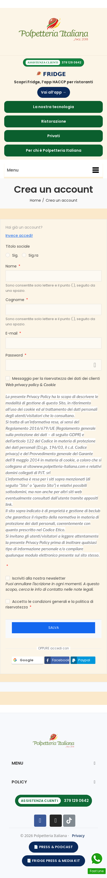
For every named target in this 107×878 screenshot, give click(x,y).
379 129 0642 (71, 62)
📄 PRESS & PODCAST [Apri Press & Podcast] (53, 846)
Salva (53, 627)
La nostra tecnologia (53, 106)
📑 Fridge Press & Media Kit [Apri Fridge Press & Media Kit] (53, 860)
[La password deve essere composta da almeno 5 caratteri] (53, 365)
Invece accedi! (19, 235)
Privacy (78, 835)
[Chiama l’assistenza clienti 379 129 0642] (53, 801)
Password (15, 355)
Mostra (94, 365)
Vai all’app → (53, 92)
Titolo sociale (18, 246)
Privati (53, 135)
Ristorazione (53, 121)
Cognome (15, 299)
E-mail (12, 333)
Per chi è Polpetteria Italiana (53, 150)
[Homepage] (53, 29)
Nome (12, 266)
